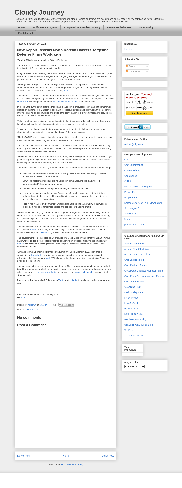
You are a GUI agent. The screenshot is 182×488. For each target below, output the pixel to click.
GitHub (128, 181)
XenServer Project (133, 335)
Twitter (61, 280)
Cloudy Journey (39, 12)
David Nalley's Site (133, 292)
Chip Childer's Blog (134, 260)
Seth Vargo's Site (133, 208)
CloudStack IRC (132, 287)
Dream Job (22, 101)
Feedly (28, 309)
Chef (126, 159)
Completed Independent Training (82, 27)
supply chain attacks (83, 272)
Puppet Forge (131, 192)
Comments (133, 71)
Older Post (108, 455)
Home (21, 27)
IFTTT (23, 297)
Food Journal (25, 33)
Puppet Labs (130, 197)
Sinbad (20, 244)
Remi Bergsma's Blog (135, 319)
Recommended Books (119, 27)
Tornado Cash (37, 255)
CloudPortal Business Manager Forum (143, 270)
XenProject (130, 330)
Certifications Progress (44, 27)
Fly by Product (131, 297)
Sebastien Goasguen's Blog (138, 325)
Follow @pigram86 (134, 144)
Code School (131, 176)
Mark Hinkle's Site (133, 314)
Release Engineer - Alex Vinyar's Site (143, 203)
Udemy (128, 219)
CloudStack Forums (134, 281)
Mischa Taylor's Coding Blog (138, 186)
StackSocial (130, 213)
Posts (130, 66)
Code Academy (132, 170)
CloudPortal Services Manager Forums (144, 276)
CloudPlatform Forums (135, 265)
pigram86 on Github (134, 224)
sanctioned (44, 232)
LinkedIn (74, 280)
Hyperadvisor (131, 308)
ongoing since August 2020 (65, 101)
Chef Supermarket (133, 165)
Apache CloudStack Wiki (137, 249)
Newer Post (24, 455)
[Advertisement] (65, 424)
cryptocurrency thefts (46, 272)
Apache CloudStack (134, 243)
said (48, 258)
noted (66, 90)
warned (33, 229)
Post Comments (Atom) (72, 464)
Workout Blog (146, 27)
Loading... (129, 49)
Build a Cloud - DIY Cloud (137, 254)
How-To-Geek (131, 303)
